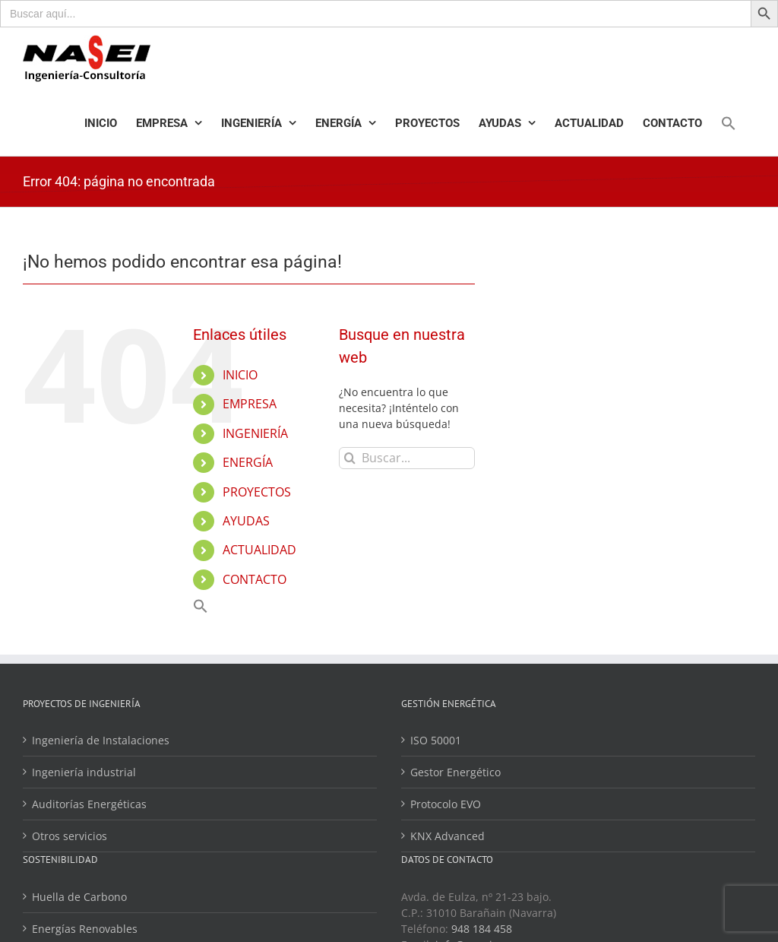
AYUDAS (246, 520)
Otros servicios (69, 836)
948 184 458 (481, 928)
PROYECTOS (257, 492)
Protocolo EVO (445, 804)
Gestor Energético (455, 772)
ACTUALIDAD (259, 549)
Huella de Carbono (79, 897)
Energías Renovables (85, 928)
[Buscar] (350, 458)
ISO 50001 (435, 740)
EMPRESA (250, 403)
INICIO (240, 374)
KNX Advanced (447, 836)
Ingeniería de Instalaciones (100, 740)
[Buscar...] (406, 458)
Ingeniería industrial (84, 772)
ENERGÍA (248, 462)
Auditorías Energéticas (89, 804)
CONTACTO (254, 579)
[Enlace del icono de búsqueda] (728, 123)
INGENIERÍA (255, 433)
